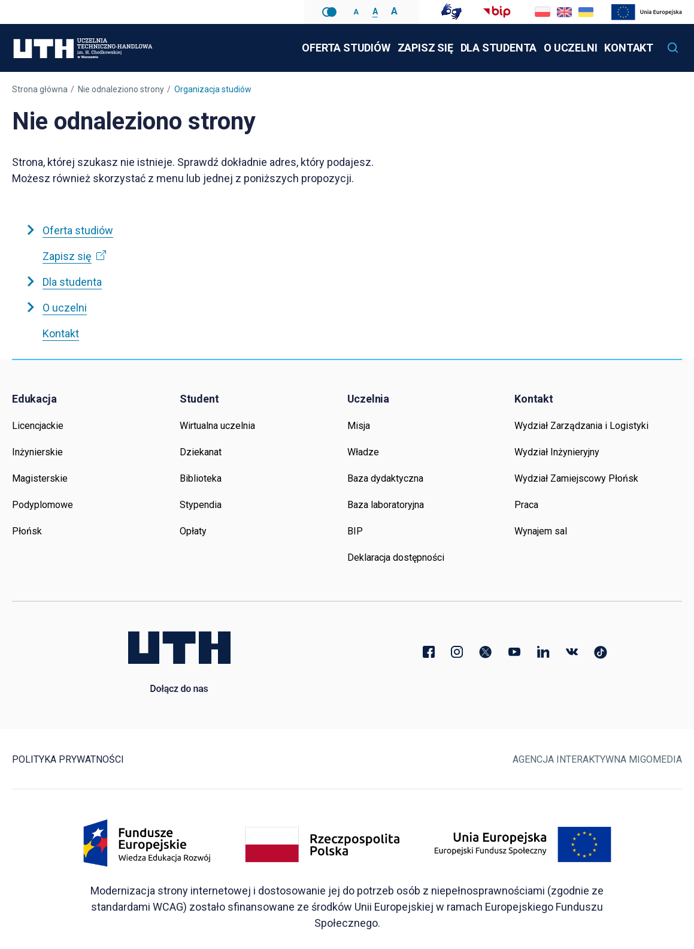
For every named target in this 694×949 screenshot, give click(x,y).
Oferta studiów (346, 47)
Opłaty (193, 531)
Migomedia (655, 759)
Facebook (428, 651)
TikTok (600, 651)
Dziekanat (201, 452)
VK (571, 651)
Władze (363, 452)
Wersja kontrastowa (329, 12)
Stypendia (201, 504)
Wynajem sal (540, 531)
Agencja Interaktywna (569, 759)
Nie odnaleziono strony (121, 89)
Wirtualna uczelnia (217, 425)
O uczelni (570, 47)
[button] (673, 48)
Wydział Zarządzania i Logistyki (581, 425)
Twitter (485, 651)
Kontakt (628, 47)
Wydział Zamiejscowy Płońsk (576, 478)
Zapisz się (427, 39)
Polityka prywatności (68, 759)
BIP (355, 531)
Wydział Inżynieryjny (556, 452)
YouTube (514, 651)
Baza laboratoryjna (385, 504)
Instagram (456, 651)
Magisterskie (40, 478)
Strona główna (40, 89)
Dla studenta (498, 47)
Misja (358, 425)
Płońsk (27, 531)
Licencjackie (37, 425)
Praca (526, 504)
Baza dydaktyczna (385, 478)
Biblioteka (201, 478)
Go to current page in (564, 12)
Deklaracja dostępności (395, 557)
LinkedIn (543, 651)
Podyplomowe (42, 504)
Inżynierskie (37, 452)
